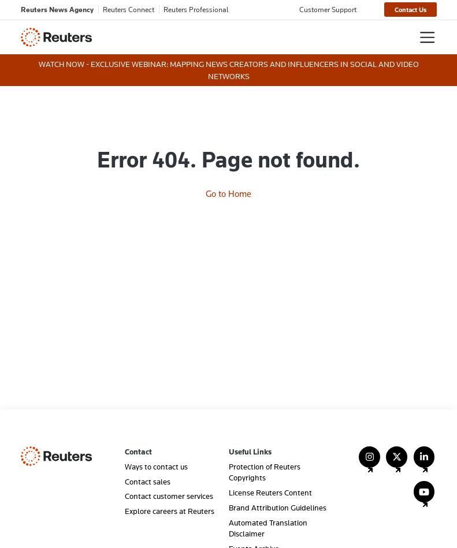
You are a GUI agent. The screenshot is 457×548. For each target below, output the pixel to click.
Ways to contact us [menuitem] (156, 466)
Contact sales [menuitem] (147, 481)
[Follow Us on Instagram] (369, 462)
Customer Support (327, 9)
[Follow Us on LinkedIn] (424, 462)
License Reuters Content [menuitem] (270, 492)
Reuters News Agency (57, 9)
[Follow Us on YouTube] (424, 497)
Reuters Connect (128, 9)
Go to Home (228, 193)
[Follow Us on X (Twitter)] (396, 462)
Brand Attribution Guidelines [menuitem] (277, 507)
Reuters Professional (196, 9)
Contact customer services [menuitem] (169, 496)
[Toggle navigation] (427, 37)
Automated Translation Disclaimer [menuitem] (268, 528)
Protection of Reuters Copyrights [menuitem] (264, 472)
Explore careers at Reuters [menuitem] (169, 511)
